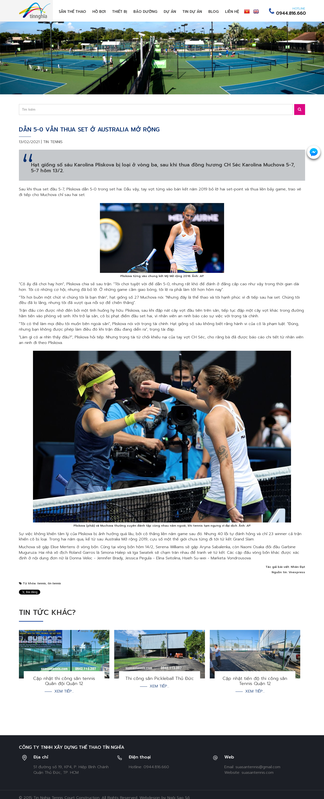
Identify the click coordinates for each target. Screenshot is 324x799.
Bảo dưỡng (145, 11)
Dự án (170, 11)
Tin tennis (53, 142)
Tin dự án (192, 11)
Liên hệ (232, 11)
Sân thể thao (72, 11)
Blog (213, 11)
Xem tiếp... (64, 691)
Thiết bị (119, 11)
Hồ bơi (99, 11)
